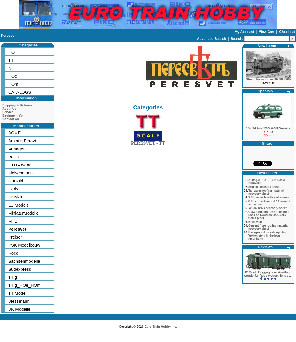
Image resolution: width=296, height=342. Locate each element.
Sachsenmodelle (24, 261)
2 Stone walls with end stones (268, 197)
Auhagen (17, 148)
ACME (14, 132)
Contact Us (10, 119)
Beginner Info (12, 115)
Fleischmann (20, 172)
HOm (13, 84)
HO (11, 52)
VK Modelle (19, 309)
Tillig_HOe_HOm (24, 285)
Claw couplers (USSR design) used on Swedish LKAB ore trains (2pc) (268, 215)
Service (7, 112)
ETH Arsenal (20, 164)
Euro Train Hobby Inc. (161, 326)
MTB (12, 221)
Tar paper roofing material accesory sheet (266, 192)
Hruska (15, 196)
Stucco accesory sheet (263, 186)
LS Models (18, 205)
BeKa (13, 156)
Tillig (12, 277)
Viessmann (19, 301)
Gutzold (15, 180)
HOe (12, 76)
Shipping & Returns (17, 105)
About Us (9, 108)
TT (10, 60)
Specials (265, 91)
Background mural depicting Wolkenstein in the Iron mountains (267, 235)
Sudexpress (19, 269)
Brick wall (255, 221)
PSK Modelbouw (24, 245)
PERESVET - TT (148, 141)
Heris (13, 188)
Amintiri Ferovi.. (23, 140)
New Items (267, 46)
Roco (13, 253)
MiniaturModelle (23, 213)
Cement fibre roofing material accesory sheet (268, 227)
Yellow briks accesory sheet (267, 208)
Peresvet (8, 36)
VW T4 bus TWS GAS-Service (268, 128)
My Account (245, 32)
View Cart (267, 32)
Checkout (287, 32)
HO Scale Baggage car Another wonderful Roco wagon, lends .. (267, 273)
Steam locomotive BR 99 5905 (268, 79)
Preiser (15, 237)
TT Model (17, 293)
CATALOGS (19, 92)
